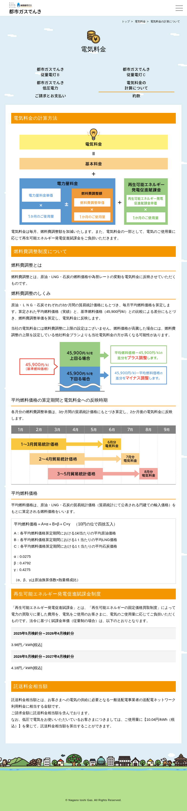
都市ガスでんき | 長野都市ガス (25, 8)
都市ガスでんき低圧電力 (50, 85)
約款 (136, 96)
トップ (126, 21)
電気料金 (140, 21)
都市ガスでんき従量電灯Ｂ (50, 72)
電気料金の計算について (165, 21)
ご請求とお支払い (50, 96)
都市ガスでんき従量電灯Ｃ (136, 72)
